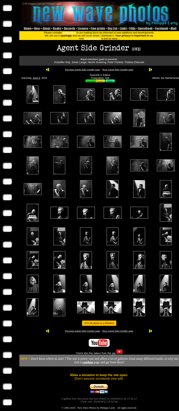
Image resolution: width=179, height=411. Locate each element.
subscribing (69, 32)
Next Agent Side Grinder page (117, 69)
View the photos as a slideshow (99, 323)
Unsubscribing (92, 38)
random (87, 362)
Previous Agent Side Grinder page (82, 69)
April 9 (36, 77)
